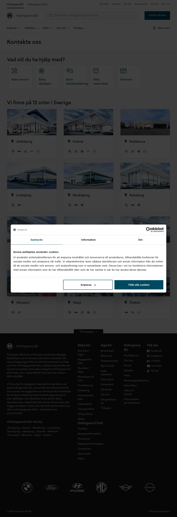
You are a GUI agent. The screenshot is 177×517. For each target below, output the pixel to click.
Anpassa (88, 284)
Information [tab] (88, 239)
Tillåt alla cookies (139, 284)
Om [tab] (140, 239)
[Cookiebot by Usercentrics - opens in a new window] (148, 229)
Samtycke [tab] (37, 239)
